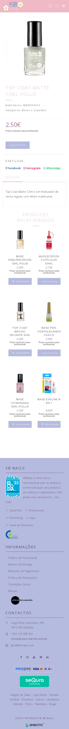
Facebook (13, 168)
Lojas (32, 518)
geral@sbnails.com (22, 645)
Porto (29, 704)
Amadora (28, 699)
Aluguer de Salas (20, 695)
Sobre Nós (15, 510)
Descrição (13, 177)
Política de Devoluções (21, 577)
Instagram (32, 168)
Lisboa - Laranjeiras (47, 699)
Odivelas (18, 704)
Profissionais (36, 510)
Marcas (11, 591)
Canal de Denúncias (21, 525)
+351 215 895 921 (22, 634)
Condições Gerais (18, 584)
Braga (52, 704)
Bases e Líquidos (34, 110)
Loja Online (40, 695)
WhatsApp (52, 168)
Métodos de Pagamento (22, 571)
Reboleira (41, 704)
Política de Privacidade (21, 558)
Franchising (16, 518)
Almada (54, 695)
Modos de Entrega (19, 564)
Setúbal (15, 699)
